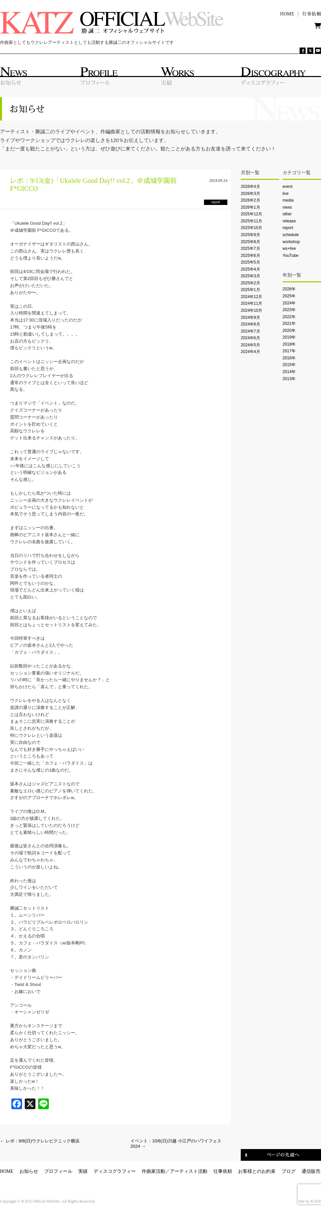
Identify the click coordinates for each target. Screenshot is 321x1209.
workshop (291, 241)
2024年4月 (250, 351)
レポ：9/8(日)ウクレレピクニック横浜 (40, 1140)
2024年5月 (250, 345)
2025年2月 (250, 283)
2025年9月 (250, 234)
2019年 (289, 337)
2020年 (289, 330)
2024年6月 (250, 338)
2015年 (289, 364)
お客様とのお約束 (257, 1171)
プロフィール (58, 1171)
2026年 (289, 289)
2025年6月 (250, 255)
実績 (83, 1171)
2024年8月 (250, 324)
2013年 (289, 378)
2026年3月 (250, 193)
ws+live (289, 248)
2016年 (289, 358)
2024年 (289, 303)
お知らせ (28, 1171)
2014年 (289, 371)
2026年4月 (250, 186)
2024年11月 (251, 303)
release (289, 221)
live (286, 193)
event (288, 186)
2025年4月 (250, 269)
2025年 (289, 296)
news (287, 207)
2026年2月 (250, 200)
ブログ (289, 1171)
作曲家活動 (153, 1171)
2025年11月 (251, 221)
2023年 (289, 309)
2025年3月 (250, 276)
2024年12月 (251, 296)
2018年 (289, 344)
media (288, 200)
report (288, 227)
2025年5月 (250, 262)
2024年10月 (251, 310)
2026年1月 (250, 207)
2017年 (289, 351)
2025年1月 (250, 289)
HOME (6, 1171)
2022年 (289, 316)
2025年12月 (251, 214)
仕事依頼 (222, 1171)
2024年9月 (250, 317)
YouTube (290, 255)
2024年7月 (250, 331)
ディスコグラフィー (115, 1171)
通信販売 (311, 1171)
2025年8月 (250, 241)
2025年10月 (251, 227)
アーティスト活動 (188, 1171)
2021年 (289, 323)
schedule (291, 234)
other (287, 214)
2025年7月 (250, 248)
